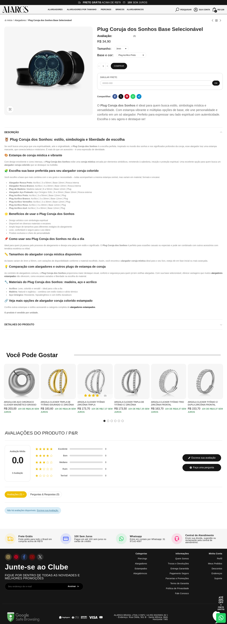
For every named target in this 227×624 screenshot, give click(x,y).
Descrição (11, 132)
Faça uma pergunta (202, 467)
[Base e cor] (131, 55)
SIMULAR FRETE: (109, 77)
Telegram (139, 96)
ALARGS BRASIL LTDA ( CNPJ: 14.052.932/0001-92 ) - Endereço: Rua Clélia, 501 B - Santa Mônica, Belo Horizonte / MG (141, 617)
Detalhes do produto (19, 324)
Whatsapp (133, 96)
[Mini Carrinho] (218, 9)
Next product (220, 20)
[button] (104, 421)
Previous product (212, 20)
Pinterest (127, 96)
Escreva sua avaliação (202, 457)
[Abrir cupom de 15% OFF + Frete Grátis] (221, 603)
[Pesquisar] (183, 9)
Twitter (121, 96)
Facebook (115, 96)
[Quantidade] (103, 66)
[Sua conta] (202, 9)
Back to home (216, 20)
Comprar (119, 66)
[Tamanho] (122, 48)
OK (215, 83)
